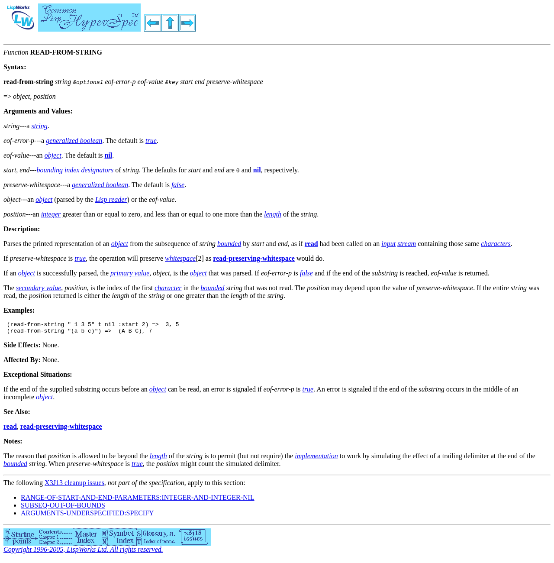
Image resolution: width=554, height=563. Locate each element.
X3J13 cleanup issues (74, 485)
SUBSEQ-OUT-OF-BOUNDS (63, 507)
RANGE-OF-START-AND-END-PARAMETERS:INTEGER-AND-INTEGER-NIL (137, 500)
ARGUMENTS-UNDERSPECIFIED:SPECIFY (87, 515)
